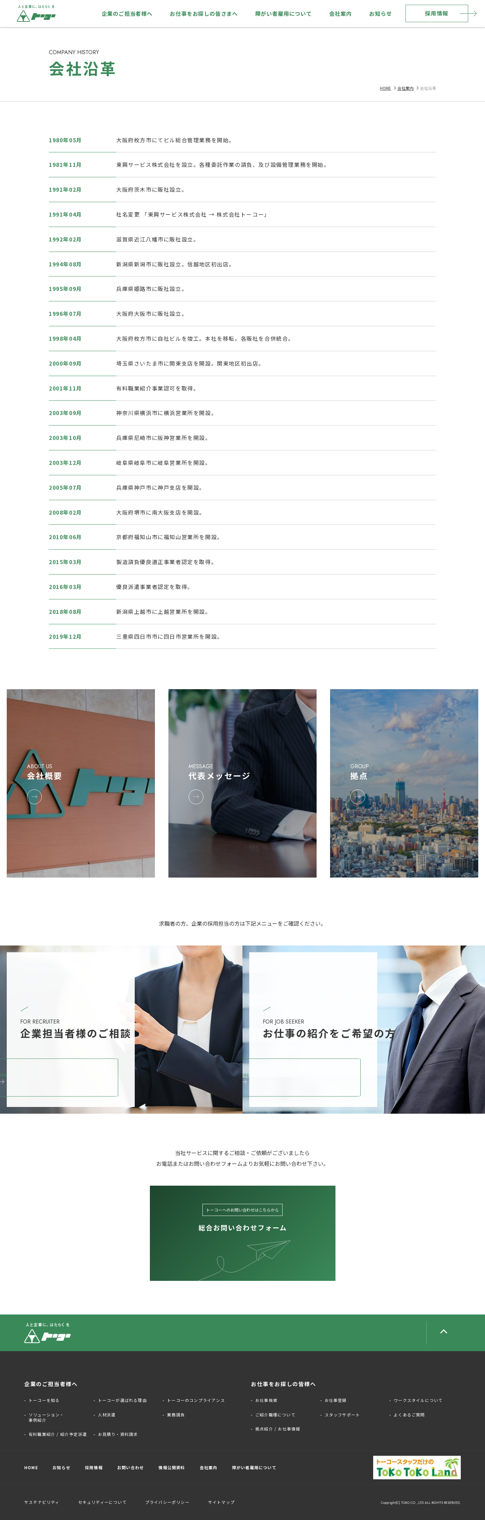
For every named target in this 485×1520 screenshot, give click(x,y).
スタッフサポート (342, 1414)
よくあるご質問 (409, 1414)
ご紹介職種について (275, 1414)
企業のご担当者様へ (127, 13)
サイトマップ (221, 1502)
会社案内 (340, 13)
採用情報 (437, 13)
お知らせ (380, 13)
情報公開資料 (171, 1467)
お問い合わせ (130, 1467)
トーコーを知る (44, 1400)
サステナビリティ (42, 1502)
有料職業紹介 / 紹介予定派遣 (58, 1434)
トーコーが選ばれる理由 (122, 1400)
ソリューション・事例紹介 (46, 1417)
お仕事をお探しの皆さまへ (204, 13)
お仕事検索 (266, 1400)
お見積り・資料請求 (118, 1434)
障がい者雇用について (283, 13)
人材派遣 (107, 1414)
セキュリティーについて (102, 1502)
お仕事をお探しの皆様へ (283, 1384)
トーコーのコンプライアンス (196, 1400)
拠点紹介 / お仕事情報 (277, 1429)
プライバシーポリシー (167, 1502)
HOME (385, 88)
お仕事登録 (336, 1400)
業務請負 (176, 1414)
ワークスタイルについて (418, 1400)
